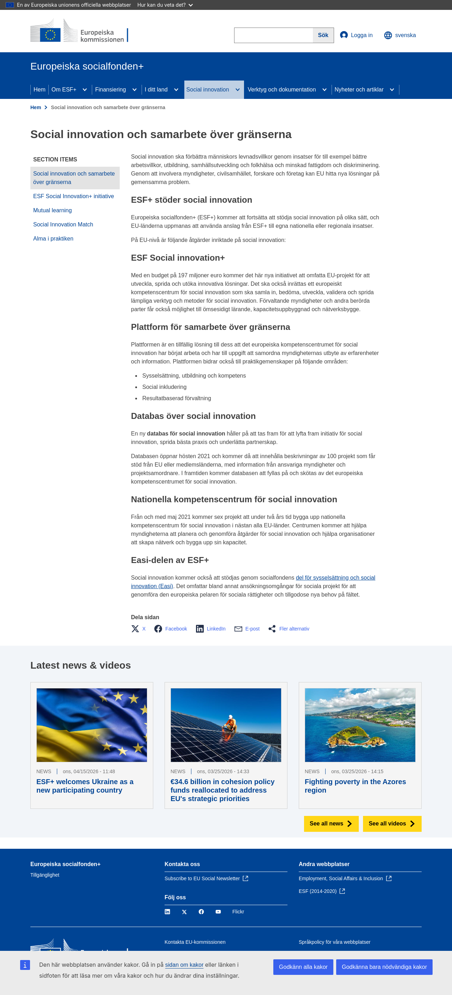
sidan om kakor (184, 965)
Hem (40, 90)
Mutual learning (52, 210)
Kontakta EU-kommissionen (195, 942)
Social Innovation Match (63, 224)
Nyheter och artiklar (359, 90)
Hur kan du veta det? (165, 5)
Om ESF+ (64, 90)
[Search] (323, 35)
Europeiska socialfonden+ (65, 864)
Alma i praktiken (53, 239)
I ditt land (156, 90)
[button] (140, 628)
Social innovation (207, 90)
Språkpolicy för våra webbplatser (334, 942)
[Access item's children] (85, 90)
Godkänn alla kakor (303, 967)
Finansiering (110, 90)
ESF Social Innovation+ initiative (73, 196)
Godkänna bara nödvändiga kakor (384, 967)
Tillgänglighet (44, 875)
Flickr (238, 911)
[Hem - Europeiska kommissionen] (81, 31)
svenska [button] (400, 35)
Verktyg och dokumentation (282, 90)
